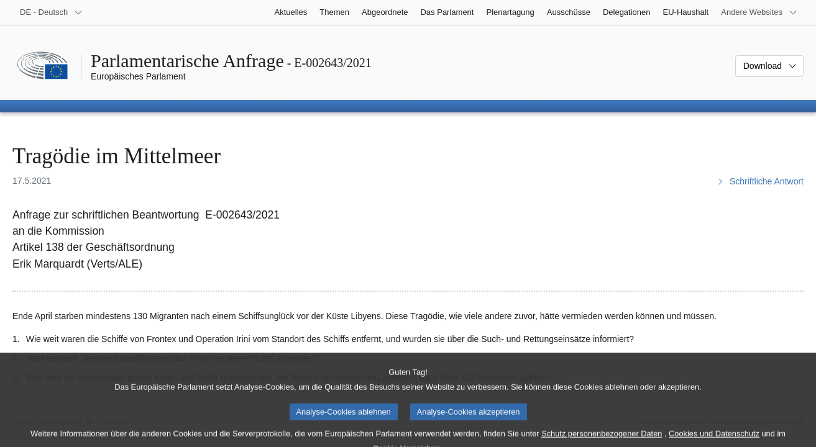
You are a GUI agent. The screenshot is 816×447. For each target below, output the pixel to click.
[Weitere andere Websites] (759, 12)
